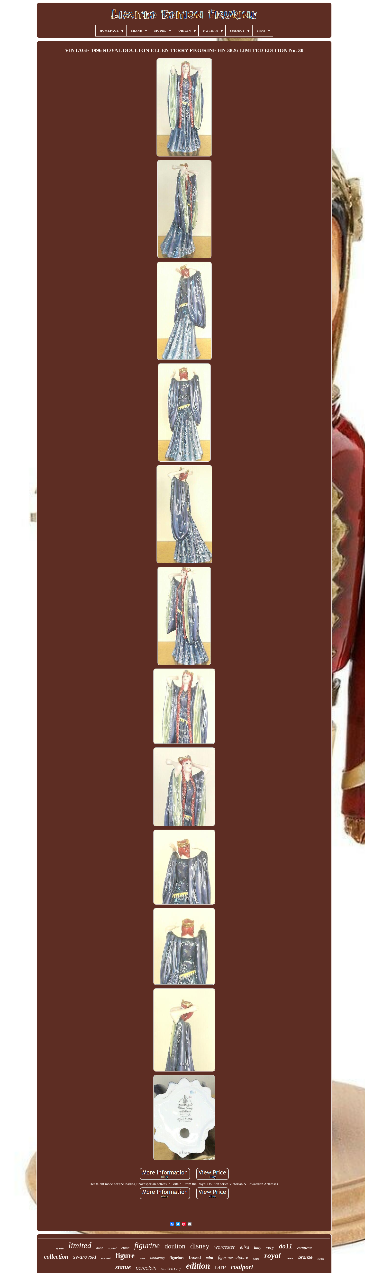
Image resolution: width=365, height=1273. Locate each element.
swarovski (84, 1257)
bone (99, 1248)
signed (321, 1258)
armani (106, 1258)
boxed (195, 1257)
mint (209, 1258)
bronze (305, 1257)
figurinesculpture (233, 1257)
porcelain (146, 1268)
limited (79, 1245)
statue (123, 1267)
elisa (244, 1247)
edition (198, 1266)
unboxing (157, 1258)
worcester (224, 1247)
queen (60, 1248)
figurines (177, 1258)
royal (272, 1255)
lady (257, 1247)
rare (220, 1267)
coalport (242, 1267)
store (142, 1258)
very (270, 1247)
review (289, 1258)
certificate (304, 1248)
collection (56, 1256)
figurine (147, 1245)
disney (199, 1246)
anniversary (171, 1268)
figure (125, 1255)
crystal (112, 1248)
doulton (174, 1246)
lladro (256, 1258)
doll (285, 1247)
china (125, 1248)
